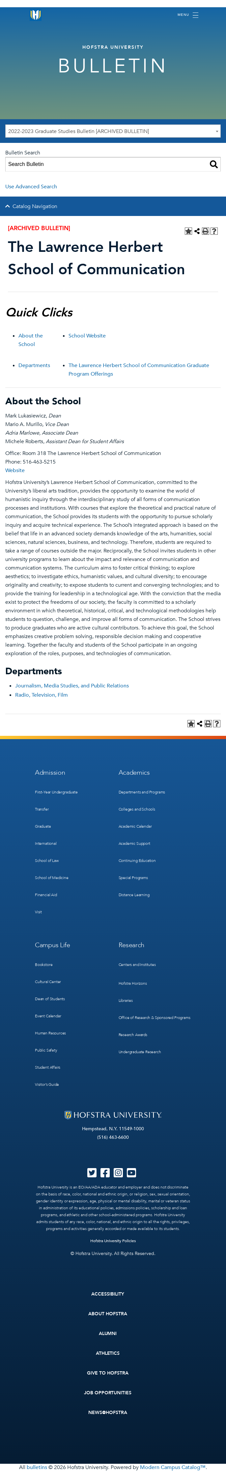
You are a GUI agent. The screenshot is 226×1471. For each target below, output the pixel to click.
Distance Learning (134, 894)
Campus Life (52, 945)
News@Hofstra (107, 1412)
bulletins (37, 1467)
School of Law (47, 860)
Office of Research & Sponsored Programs (154, 1017)
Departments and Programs (142, 792)
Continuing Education (137, 860)
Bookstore (43, 964)
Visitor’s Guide (47, 1084)
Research (132, 945)
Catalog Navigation (35, 206)
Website (15, 470)
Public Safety (46, 1050)
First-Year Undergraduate (56, 792)
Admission (50, 772)
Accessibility (107, 1294)
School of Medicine (52, 877)
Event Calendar (48, 1016)
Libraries (126, 1000)
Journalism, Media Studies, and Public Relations (72, 685)
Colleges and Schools (137, 809)
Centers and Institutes (137, 964)
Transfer (42, 809)
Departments (34, 365)
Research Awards (133, 1034)
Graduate (43, 826)
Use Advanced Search (31, 186)
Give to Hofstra (107, 1373)
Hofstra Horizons (133, 983)
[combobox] (113, 131)
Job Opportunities (108, 1393)
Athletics (108, 1353)
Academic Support (134, 843)
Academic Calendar (135, 826)
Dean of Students (50, 999)
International (46, 843)
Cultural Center (48, 981)
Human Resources (50, 1033)
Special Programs (133, 877)
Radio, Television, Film (41, 695)
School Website (87, 335)
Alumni (108, 1333)
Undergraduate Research (140, 1052)
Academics (134, 772)
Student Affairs (47, 1067)
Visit (38, 912)
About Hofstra (107, 1314)
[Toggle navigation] (188, 15)
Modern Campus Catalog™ (173, 1467)
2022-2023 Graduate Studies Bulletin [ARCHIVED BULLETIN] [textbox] (78, 131)
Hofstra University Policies (113, 1241)
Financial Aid (46, 894)
